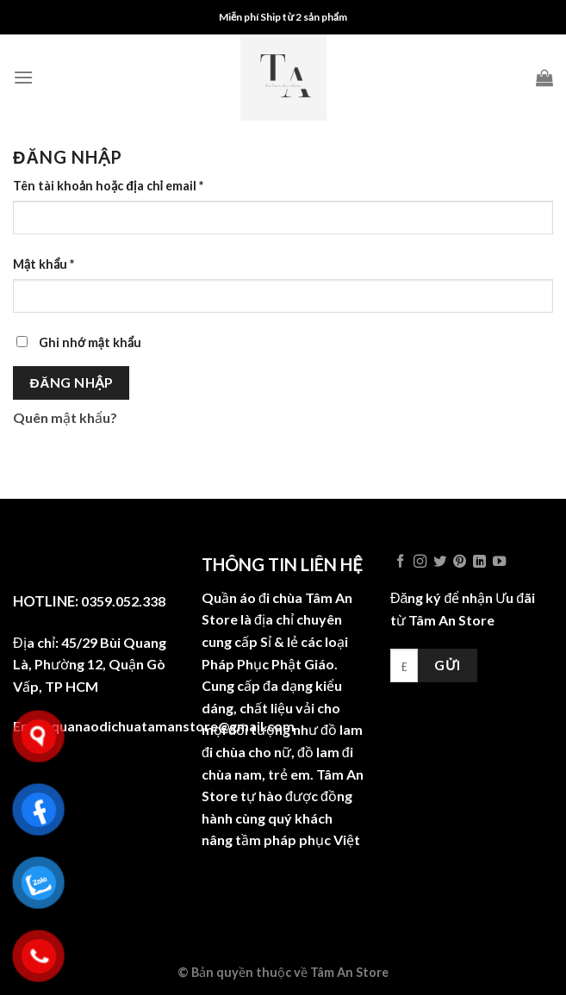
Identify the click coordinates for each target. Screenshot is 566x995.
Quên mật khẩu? (65, 417)
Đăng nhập (71, 382)
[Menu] (23, 77)
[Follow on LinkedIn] (479, 562)
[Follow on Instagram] (420, 562)
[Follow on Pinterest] (459, 562)
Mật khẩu (43, 264)
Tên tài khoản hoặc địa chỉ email (108, 185)
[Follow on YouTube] (499, 562)
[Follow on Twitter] (439, 562)
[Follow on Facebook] (400, 562)
